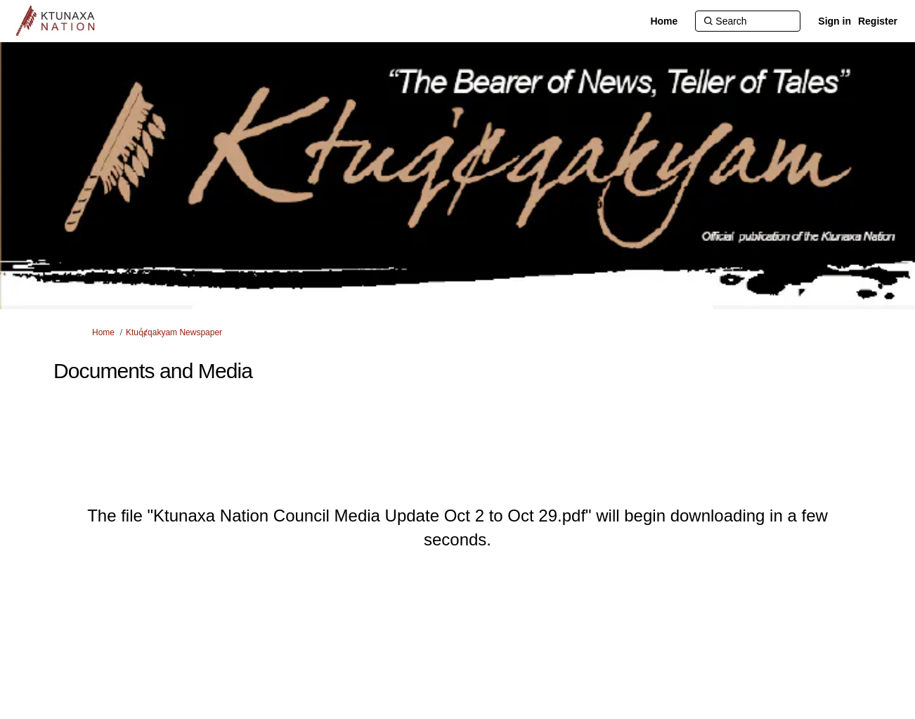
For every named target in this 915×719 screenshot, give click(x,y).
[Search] (747, 21)
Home (103, 332)
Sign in (834, 21)
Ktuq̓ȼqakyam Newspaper (174, 332)
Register (877, 21)
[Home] (664, 21)
